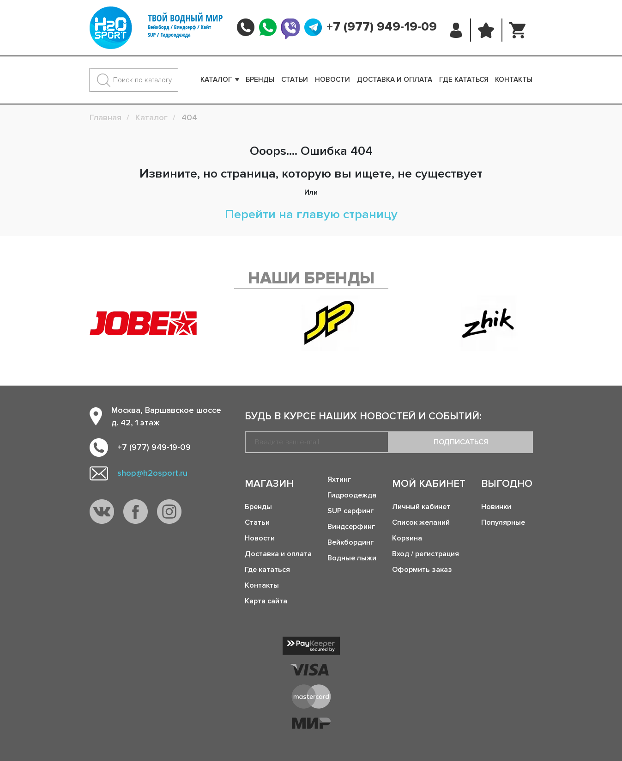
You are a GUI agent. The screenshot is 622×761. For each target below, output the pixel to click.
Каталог (216, 79)
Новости (332, 79)
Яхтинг (339, 479)
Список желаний (421, 522)
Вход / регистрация (425, 553)
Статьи (294, 79)
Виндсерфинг (351, 526)
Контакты (513, 79)
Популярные (503, 522)
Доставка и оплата (394, 79)
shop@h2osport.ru (152, 473)
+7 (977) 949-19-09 (381, 26)
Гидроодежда (351, 495)
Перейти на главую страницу (311, 214)
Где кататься (464, 79)
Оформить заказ (422, 569)
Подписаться (461, 442)
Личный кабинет (421, 506)
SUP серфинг (350, 511)
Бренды (260, 79)
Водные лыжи (351, 558)
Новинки (496, 506)
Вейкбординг (350, 542)
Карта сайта (266, 601)
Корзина (407, 538)
